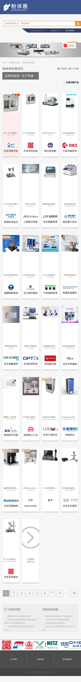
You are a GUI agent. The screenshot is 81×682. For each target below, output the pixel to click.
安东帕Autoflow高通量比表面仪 (57, 620)
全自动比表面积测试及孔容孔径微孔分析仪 (21, 620)
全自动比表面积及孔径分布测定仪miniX (19, 626)
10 (74, 593)
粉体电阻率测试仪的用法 (55, 623)
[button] (40, 54)
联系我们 (40, 659)
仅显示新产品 (71, 82)
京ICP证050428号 (48, 672)
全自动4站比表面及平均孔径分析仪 (59, 616)
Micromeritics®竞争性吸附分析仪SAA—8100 (59, 626)
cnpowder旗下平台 (37, 30)
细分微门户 (55, 30)
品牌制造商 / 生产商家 (21, 75)
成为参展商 (69, 30)
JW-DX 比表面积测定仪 (16, 623)
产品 (71, 38)
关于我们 (14, 659)
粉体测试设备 (14, 63)
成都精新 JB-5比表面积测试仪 (19, 616)
